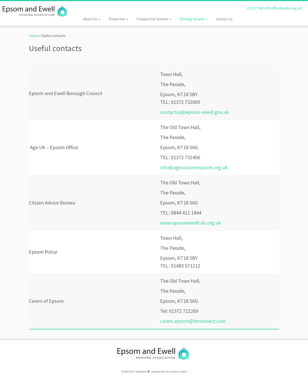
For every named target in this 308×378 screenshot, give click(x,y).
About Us (91, 19)
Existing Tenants (193, 19)
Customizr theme (178, 371)
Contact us (224, 19)
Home (33, 35)
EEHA (131, 371)
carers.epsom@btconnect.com (193, 321)
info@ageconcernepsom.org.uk (194, 167)
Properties (118, 19)
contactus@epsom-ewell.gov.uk (194, 112)
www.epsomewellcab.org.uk (190, 222)
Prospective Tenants (154, 19)
